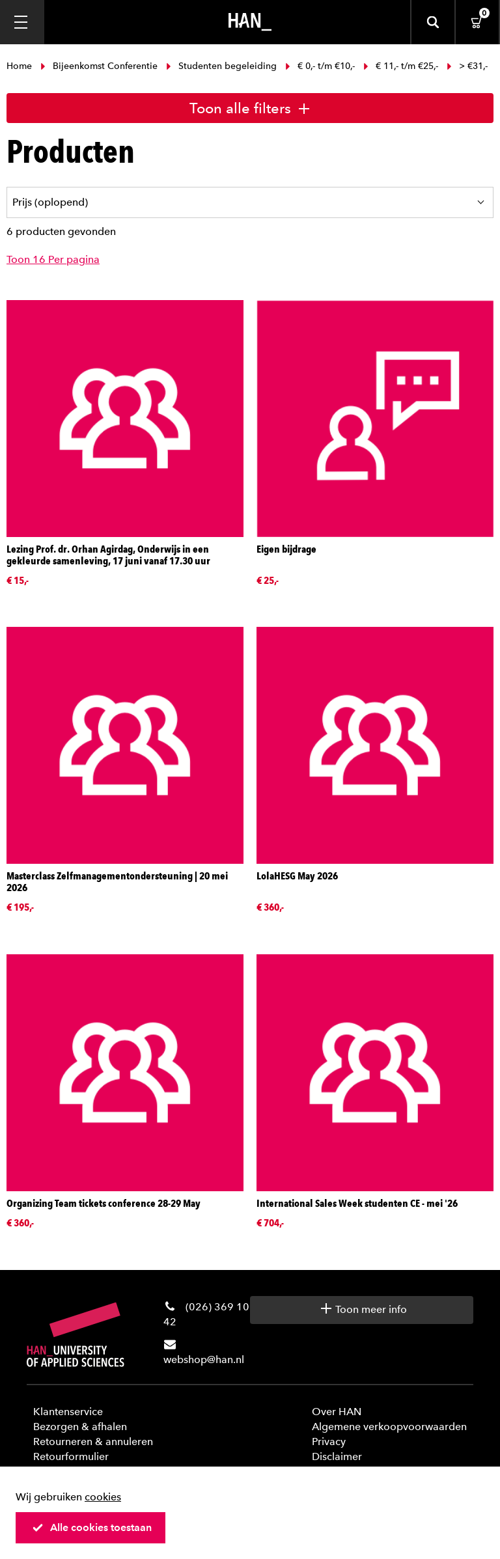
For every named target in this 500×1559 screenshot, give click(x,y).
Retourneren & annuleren (93, 1441)
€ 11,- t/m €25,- (401, 66)
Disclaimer (337, 1456)
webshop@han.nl (203, 1359)
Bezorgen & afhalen (80, 1426)
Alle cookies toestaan (92, 1527)
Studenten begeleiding (221, 66)
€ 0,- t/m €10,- (320, 66)
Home (21, 66)
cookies (103, 1497)
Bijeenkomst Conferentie (99, 66)
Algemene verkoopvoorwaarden (389, 1426)
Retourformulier (71, 1456)
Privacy (329, 1441)
